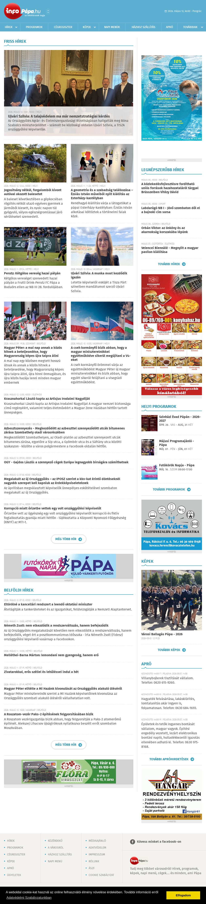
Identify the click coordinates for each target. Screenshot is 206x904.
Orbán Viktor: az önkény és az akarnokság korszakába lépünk (164, 230)
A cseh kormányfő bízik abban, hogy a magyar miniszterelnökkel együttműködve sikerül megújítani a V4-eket (101, 353)
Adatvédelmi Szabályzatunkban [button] (29, 897)
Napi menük (112, 27)
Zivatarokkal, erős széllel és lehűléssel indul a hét (41, 672)
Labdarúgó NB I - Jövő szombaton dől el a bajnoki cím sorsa (170, 210)
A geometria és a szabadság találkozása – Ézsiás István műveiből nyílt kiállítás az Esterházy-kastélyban (102, 194)
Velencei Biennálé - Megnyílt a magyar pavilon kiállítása (169, 250)
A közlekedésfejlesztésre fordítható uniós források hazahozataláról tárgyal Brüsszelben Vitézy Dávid (170, 188)
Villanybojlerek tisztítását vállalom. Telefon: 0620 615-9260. (167, 680)
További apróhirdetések (168, 759)
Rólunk (94, 861)
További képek (169, 650)
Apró (169, 27)
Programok (34, 27)
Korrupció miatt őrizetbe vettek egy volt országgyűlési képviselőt (52, 508)
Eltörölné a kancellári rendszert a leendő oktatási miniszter (48, 604)
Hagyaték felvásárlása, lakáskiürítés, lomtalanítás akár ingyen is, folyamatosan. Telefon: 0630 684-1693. (169, 704)
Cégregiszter (63, 27)
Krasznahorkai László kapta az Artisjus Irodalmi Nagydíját (47, 398)
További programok (169, 489)
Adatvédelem (97, 848)
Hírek (9, 27)
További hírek (169, 264)
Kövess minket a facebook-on (159, 841)
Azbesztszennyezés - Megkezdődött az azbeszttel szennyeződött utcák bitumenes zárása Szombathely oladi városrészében (64, 430)
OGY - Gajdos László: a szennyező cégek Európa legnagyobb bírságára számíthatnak (66, 462)
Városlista (48, 11)
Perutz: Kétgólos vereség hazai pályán (32, 273)
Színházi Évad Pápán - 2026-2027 (180, 419)
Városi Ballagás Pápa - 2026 (162, 634)
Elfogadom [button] (183, 895)
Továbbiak (190, 27)
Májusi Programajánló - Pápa (176, 443)
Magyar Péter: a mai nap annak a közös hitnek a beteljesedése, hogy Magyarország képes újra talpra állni (33, 351)
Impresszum (97, 854)
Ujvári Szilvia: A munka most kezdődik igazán (99, 275)
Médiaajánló (97, 841)
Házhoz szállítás (143, 27)
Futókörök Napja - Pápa (176, 465)
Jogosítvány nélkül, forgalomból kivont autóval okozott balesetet (32, 192)
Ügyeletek (14, 875)
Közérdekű (55, 841)
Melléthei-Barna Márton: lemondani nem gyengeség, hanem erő (51, 655)
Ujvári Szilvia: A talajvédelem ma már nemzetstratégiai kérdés (59, 116)
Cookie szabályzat (101, 875)
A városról (56, 848)
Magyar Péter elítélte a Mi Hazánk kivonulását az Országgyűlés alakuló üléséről (63, 688)
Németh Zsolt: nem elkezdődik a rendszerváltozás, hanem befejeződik (56, 625)
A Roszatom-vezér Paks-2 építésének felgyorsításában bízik (48, 714)
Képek (87, 27)
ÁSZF (92, 868)
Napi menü (55, 861)
